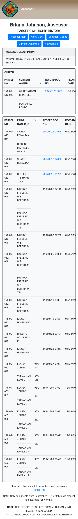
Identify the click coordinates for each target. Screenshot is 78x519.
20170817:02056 (52, 159)
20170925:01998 (52, 131)
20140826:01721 (52, 174)
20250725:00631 (54, 91)
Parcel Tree (39, 489)
